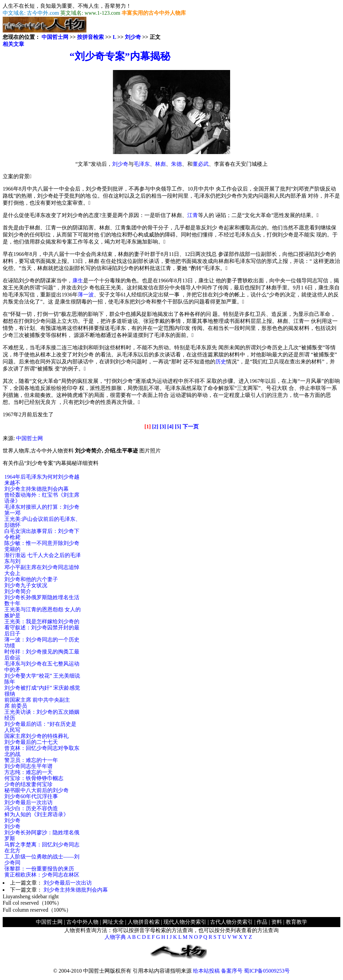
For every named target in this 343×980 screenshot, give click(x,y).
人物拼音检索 (144, 922)
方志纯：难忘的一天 (28, 772)
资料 (276, 922)
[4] (170, 426)
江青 (192, 215)
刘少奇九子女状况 (25, 585)
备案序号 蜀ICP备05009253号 (255, 971)
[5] (178, 426)
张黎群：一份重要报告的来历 (39, 868)
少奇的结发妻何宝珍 (28, 784)
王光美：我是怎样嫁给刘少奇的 (41, 621)
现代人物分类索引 (184, 922)
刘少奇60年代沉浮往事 (31, 796)
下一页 (191, 426)
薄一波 (86, 294)
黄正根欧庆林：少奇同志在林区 (41, 875)
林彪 (160, 164)
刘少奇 (133, 37)
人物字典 (115, 937)
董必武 (201, 164)
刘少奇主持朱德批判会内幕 (36, 489)
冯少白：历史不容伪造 (31, 808)
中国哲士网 (55, 37)
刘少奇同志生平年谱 (28, 766)
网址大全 (113, 922)
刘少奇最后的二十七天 (31, 742)
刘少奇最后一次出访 (28, 802)
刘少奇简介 (17, 591)
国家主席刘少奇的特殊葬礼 (36, 736)
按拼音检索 (90, 37)
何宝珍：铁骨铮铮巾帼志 (33, 778)
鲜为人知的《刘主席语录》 (36, 814)
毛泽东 (142, 164)
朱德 (176, 164)
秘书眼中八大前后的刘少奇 (36, 790)
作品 (262, 922)
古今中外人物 (82, 922)
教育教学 (296, 922)
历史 (220, 361)
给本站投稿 (206, 971)
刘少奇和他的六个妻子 (31, 579)
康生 (77, 280)
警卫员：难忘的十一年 (31, 760)
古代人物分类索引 (231, 922)
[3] (163, 426)
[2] (155, 426)
